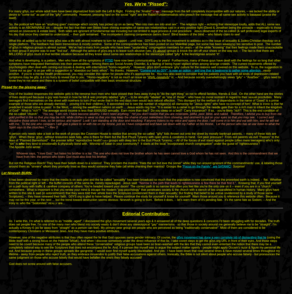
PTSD (109, 60)
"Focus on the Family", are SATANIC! (206, 166)
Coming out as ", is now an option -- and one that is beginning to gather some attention (201, 70)
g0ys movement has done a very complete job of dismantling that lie (221, 237)
